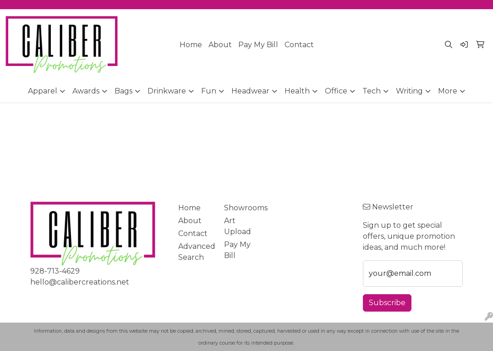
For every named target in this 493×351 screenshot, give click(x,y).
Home (191, 44)
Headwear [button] (250, 91)
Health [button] (297, 91)
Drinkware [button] (167, 91)
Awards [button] (85, 91)
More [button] (447, 91)
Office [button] (336, 91)
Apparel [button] (42, 91)
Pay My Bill (258, 44)
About (220, 44)
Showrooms (241, 207)
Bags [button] (123, 91)
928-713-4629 (55, 271)
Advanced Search (196, 252)
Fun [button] (208, 91)
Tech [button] (371, 91)
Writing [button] (409, 91)
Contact (299, 44)
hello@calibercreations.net (79, 282)
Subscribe (387, 302)
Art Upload (237, 226)
